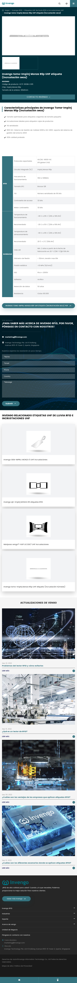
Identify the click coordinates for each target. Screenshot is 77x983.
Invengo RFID (17, 10)
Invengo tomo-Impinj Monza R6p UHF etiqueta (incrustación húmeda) (34, 586)
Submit (11, 403)
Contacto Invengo (38, 97)
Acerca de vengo (9, 924)
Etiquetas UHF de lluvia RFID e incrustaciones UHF (44, 10)
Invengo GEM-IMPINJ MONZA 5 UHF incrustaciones (25, 459)
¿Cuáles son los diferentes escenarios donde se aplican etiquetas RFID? (36, 863)
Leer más (38, 670)
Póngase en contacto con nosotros (16, 935)
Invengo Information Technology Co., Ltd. (34, 959)
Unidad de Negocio (10, 929)
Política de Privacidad (23, 966)
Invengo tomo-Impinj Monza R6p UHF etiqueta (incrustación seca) (32, 13)
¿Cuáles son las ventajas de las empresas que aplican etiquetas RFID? (36, 797)
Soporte (5, 919)
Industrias (6, 913)
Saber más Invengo (16, 898)
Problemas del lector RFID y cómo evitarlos (22, 666)
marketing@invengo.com (16, 337)
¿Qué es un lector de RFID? (14, 731)
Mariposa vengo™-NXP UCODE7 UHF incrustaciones (26, 544)
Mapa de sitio (7, 966)
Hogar (7, 10)
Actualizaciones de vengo (38, 602)
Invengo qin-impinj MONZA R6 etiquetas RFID (23, 502)
